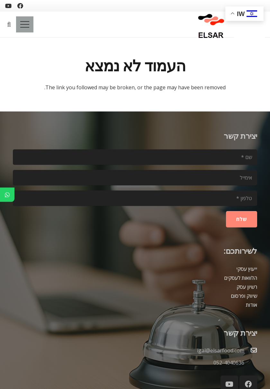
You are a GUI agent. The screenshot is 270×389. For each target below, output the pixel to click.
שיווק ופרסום (244, 295)
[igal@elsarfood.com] (250, 350)
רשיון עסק (247, 286)
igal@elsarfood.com (220, 350)
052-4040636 (228, 362)
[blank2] (249, 28)
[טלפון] (135, 198)
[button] (9, 24)
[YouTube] (8, 6)
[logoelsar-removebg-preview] (210, 24)
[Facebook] (20, 6)
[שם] (135, 157)
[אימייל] (135, 177)
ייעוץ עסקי (246, 268)
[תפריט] (24, 24)
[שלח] (241, 219)
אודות (251, 304)
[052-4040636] (250, 362)
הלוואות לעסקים (240, 277)
